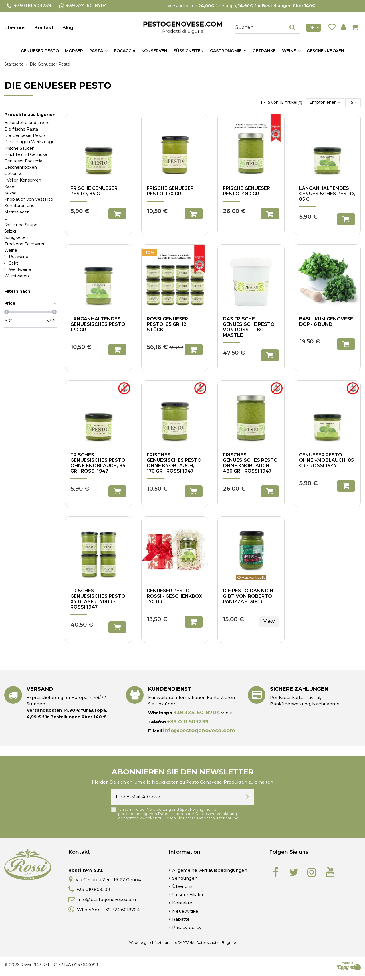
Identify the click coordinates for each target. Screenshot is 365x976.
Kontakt (44, 27)
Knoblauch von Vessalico (28, 199)
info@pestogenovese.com (199, 730)
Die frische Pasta (21, 129)
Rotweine (18, 256)
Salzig (10, 231)
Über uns (14, 27)
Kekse (10, 193)
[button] (98, 50)
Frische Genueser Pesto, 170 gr (170, 191)
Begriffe (229, 942)
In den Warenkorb (117, 213)
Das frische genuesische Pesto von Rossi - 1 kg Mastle (249, 327)
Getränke (13, 173)
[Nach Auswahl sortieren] (325, 102)
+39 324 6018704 (197, 712)
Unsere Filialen (188, 894)
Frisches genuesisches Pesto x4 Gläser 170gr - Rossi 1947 (97, 599)
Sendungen (184, 878)
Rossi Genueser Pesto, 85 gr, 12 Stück (167, 324)
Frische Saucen (19, 148)
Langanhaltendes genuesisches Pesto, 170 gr (98, 324)
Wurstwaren (16, 275)
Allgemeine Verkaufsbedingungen (209, 870)
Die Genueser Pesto (24, 135)
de (314, 27)
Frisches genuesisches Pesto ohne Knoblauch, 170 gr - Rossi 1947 (174, 463)
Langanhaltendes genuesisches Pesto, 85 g (327, 194)
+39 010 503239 (188, 722)
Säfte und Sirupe (20, 224)
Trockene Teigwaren (25, 244)
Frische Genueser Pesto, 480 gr (246, 191)
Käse (9, 186)
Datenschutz (207, 942)
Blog (67, 27)
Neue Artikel (185, 911)
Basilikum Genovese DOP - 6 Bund (326, 321)
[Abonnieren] (247, 797)
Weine (10, 250)
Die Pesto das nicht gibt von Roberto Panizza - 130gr (250, 596)
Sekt (13, 263)
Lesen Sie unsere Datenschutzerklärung (201, 818)
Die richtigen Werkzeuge (29, 141)
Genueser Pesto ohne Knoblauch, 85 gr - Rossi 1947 (326, 460)
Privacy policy (186, 927)
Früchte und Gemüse (25, 154)
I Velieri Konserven (22, 180)
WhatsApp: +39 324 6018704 (108, 909)
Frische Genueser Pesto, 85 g (94, 191)
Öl (6, 218)
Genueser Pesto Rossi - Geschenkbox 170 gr (174, 596)
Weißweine (20, 269)
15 (353, 102)
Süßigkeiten (16, 237)
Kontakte (182, 903)
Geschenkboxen (20, 167)
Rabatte (181, 919)
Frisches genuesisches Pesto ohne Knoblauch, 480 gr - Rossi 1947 (250, 463)
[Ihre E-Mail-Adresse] (176, 797)
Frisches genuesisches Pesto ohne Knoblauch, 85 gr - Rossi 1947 (97, 463)
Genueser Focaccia (23, 161)
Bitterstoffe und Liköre (27, 122)
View (269, 621)
